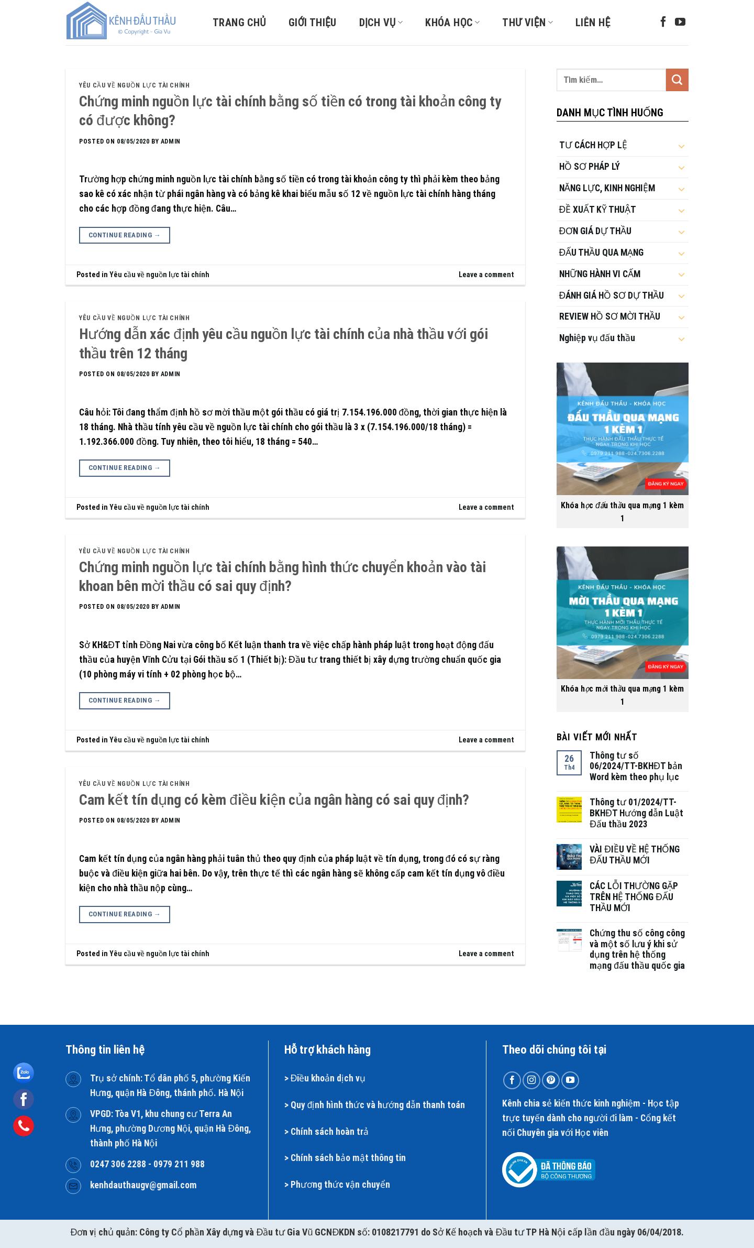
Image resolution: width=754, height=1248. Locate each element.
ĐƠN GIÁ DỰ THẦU (595, 231)
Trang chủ (239, 22)
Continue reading (124, 235)
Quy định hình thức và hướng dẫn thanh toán (378, 1105)
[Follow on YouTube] (680, 22)
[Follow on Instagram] (531, 1080)
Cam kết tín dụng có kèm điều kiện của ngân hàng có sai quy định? (274, 799)
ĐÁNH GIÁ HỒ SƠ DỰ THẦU (611, 295)
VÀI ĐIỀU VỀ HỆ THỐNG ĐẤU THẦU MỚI (635, 855)
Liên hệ (593, 22)
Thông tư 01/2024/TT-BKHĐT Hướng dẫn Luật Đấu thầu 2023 (636, 813)
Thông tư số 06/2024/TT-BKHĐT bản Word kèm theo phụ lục (636, 766)
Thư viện (527, 22)
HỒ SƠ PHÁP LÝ (589, 166)
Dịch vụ (381, 22)
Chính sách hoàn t (325, 1131)
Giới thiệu (313, 22)
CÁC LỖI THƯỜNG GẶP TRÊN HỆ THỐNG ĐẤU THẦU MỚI (634, 897)
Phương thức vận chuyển (340, 1184)
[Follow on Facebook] (663, 22)
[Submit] (677, 80)
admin (171, 141)
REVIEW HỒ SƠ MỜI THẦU (609, 316)
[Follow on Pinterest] (551, 1080)
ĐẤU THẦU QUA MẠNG (601, 252)
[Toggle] (681, 145)
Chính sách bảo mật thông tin (348, 1158)
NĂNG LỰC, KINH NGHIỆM (607, 188)
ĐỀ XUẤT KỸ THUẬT (598, 209)
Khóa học (452, 22)
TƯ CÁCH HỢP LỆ (593, 145)
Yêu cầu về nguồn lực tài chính (134, 85)
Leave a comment (486, 274)
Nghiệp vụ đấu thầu (597, 338)
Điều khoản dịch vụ (328, 1078)
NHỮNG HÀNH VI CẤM (599, 274)
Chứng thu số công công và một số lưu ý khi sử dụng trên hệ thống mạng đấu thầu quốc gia (637, 949)
